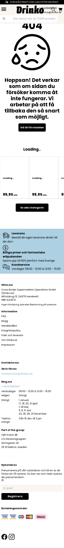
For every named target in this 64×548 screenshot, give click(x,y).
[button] (2, 480)
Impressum (8, 344)
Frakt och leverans (12, 335)
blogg (4, 321)
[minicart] (60, 9)
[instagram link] (12, 537)
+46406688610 (10, 386)
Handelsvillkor (9, 325)
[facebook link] (4, 537)
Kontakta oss (10, 362)
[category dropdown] (3, 9)
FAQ (3, 316)
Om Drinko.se (9, 340)
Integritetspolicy (11, 330)
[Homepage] (30, 9)
